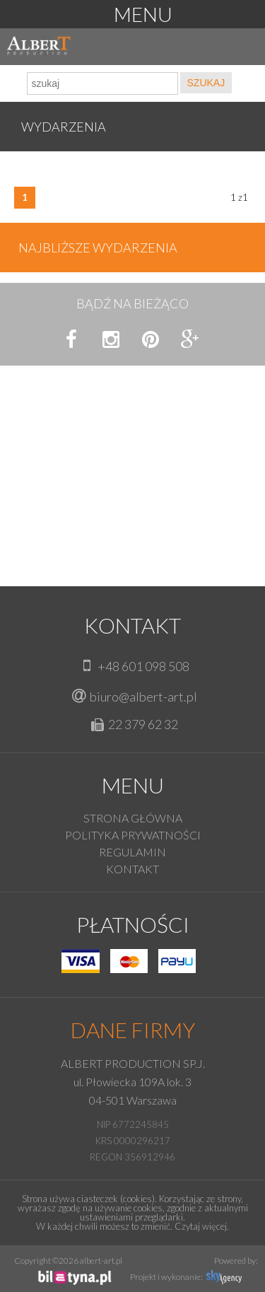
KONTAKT (132, 868)
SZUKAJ (206, 82)
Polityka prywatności (133, 835)
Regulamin (132, 852)
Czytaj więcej (201, 1226)
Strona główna (132, 818)
